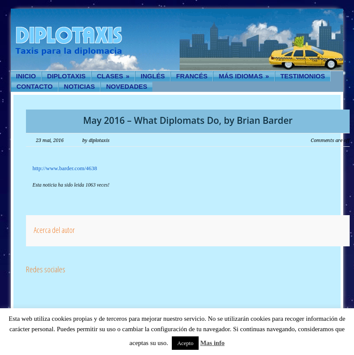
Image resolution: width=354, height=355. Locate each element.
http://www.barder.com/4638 (64, 168)
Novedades (126, 86)
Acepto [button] (185, 343)
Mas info (212, 342)
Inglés (153, 76)
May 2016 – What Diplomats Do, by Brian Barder (188, 120)
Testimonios (302, 76)
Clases (113, 76)
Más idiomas (244, 76)
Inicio (26, 76)
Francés (192, 76)
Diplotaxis (66, 76)
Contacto (34, 86)
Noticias (79, 86)
